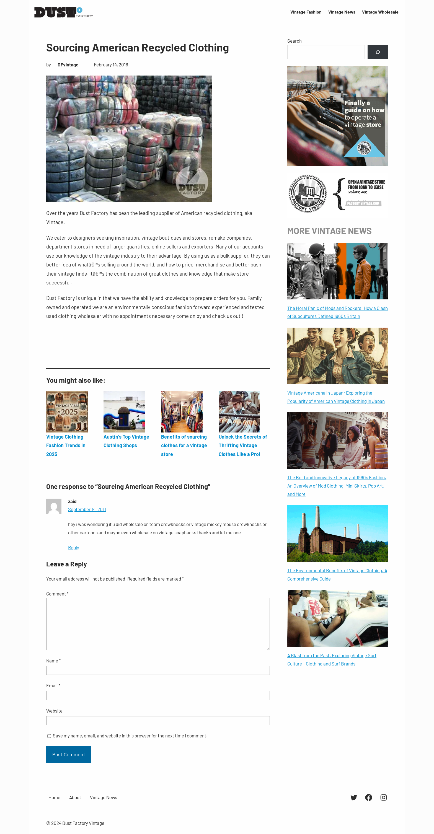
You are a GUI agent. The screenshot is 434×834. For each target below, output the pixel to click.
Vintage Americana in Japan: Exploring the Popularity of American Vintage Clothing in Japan (336, 397)
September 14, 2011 (87, 509)
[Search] (378, 52)
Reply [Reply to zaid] (73, 547)
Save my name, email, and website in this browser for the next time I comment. (130, 735)
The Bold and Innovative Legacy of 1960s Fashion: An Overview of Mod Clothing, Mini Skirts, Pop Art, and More (336, 486)
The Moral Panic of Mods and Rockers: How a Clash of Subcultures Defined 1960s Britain (337, 312)
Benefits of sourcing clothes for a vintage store (184, 445)
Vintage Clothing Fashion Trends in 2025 (66, 445)
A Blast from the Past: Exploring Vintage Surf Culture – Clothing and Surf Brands (331, 659)
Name (53, 660)
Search (294, 40)
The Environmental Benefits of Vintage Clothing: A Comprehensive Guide (337, 574)
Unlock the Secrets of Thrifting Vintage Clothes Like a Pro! (243, 445)
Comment (57, 593)
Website (54, 710)
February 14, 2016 (111, 64)
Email (53, 685)
